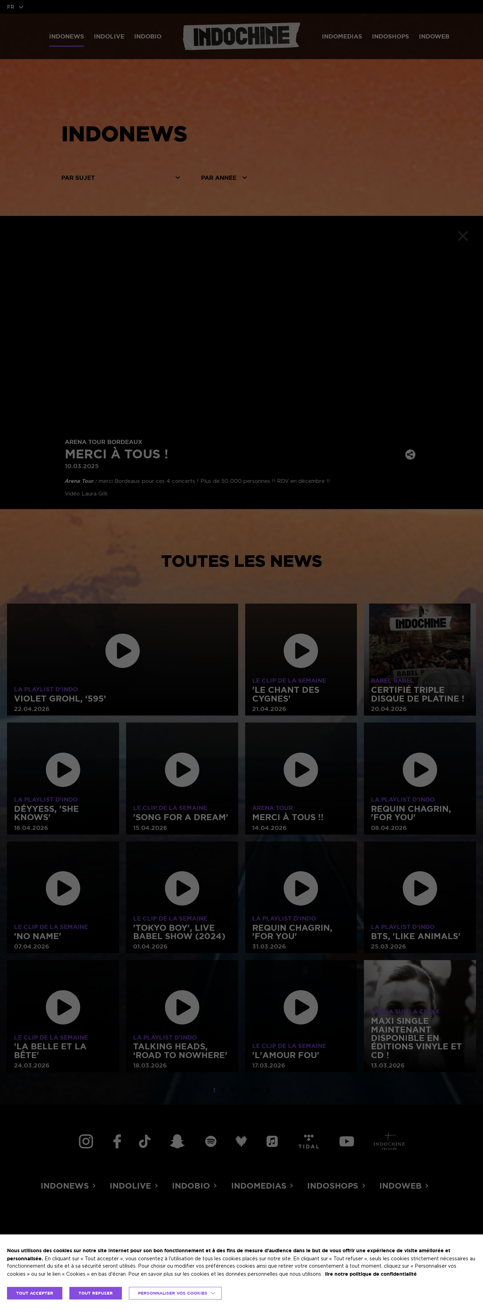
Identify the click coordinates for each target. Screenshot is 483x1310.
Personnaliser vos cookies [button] (172, 1293)
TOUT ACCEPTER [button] (34, 1293)
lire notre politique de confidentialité (371, 1273)
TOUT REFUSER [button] (95, 1293)
